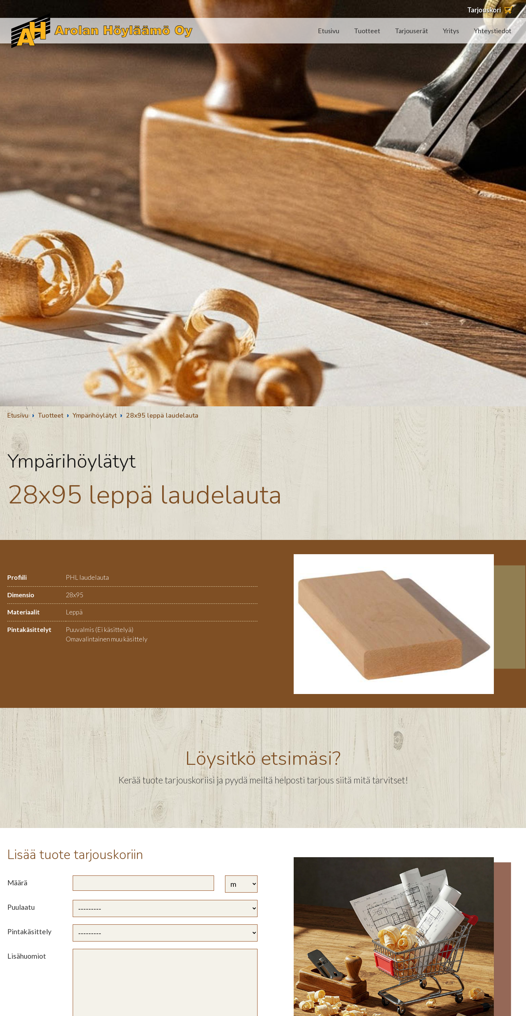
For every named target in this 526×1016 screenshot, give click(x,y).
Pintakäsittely (29, 931)
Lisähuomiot (26, 956)
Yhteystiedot (492, 31)
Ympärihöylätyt (95, 415)
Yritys (451, 31)
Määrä (17, 882)
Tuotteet (367, 31)
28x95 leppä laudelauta (162, 415)
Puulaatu (21, 907)
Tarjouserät (411, 31)
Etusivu (328, 31)
